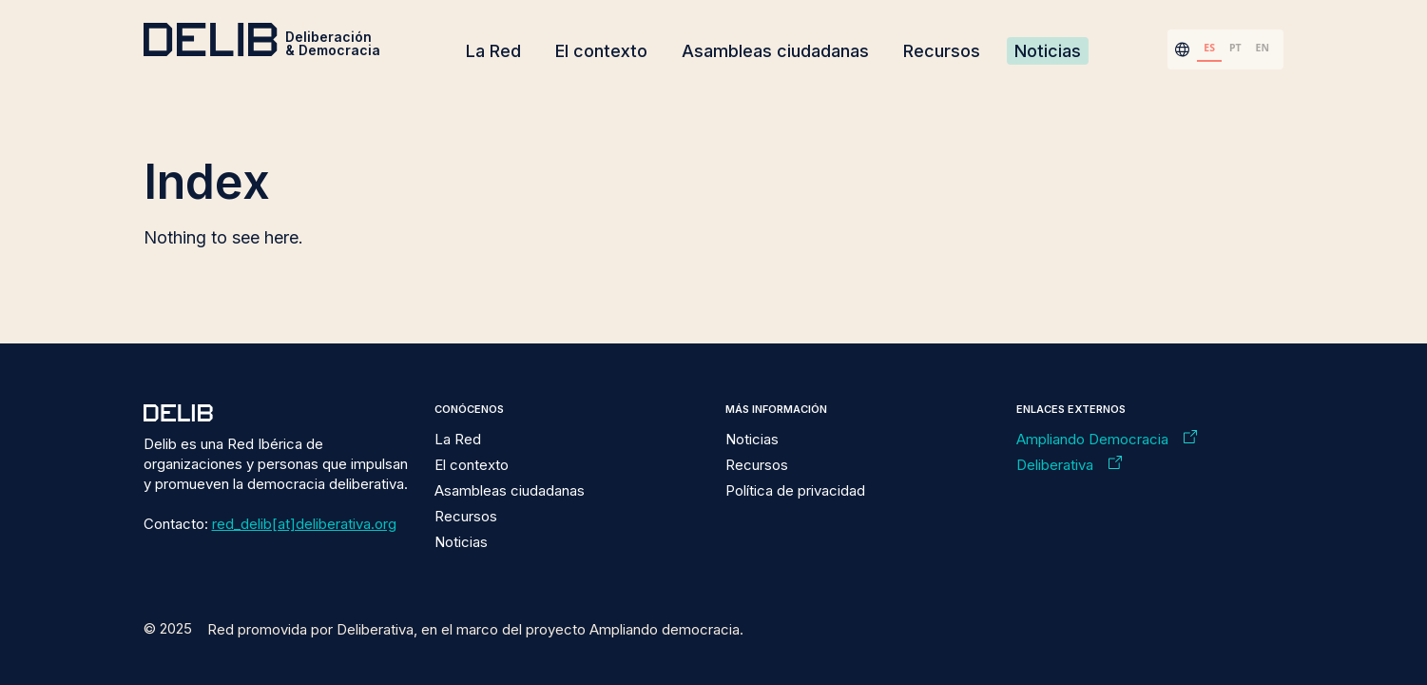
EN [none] (1262, 47)
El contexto (601, 51)
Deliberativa (1054, 465)
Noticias (1047, 51)
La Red (493, 51)
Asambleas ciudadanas (775, 51)
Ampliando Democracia (1092, 439)
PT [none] (1235, 47)
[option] (1235, 49)
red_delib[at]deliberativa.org (304, 524)
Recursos (941, 51)
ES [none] (1209, 47)
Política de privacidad (795, 490)
